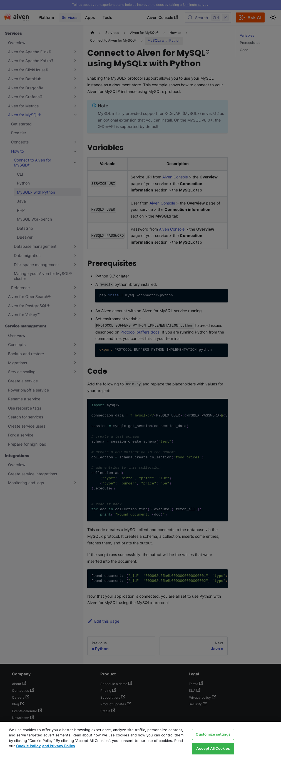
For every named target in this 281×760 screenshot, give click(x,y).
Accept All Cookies (213, 748)
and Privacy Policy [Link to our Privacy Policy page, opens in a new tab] (58, 746)
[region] (140, 741)
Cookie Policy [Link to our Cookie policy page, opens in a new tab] (28, 746)
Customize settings (213, 734)
